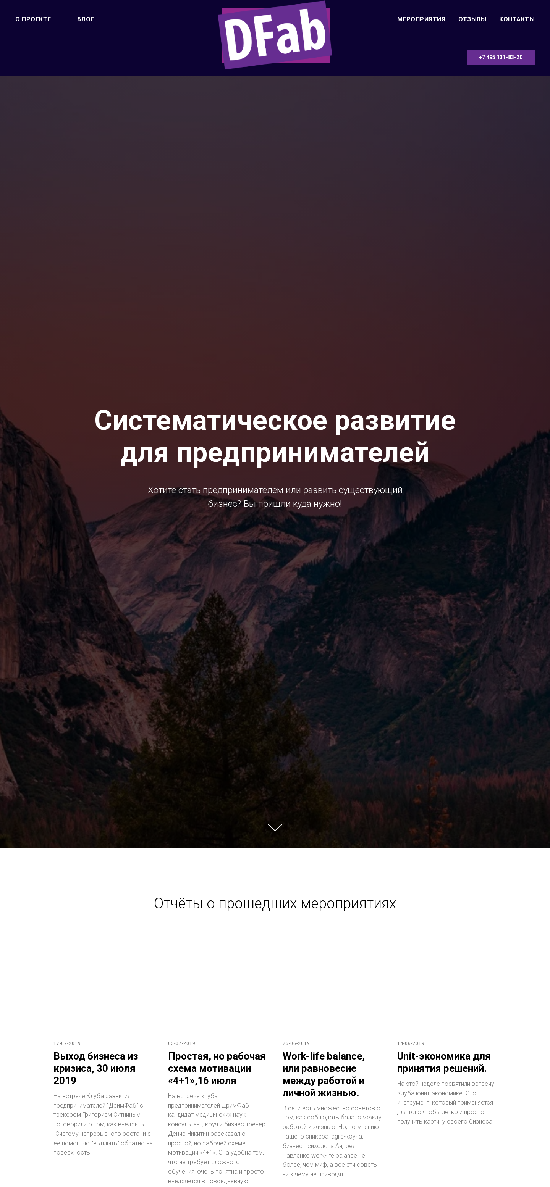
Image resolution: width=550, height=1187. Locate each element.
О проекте (33, 19)
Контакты (517, 19)
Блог (85, 19)
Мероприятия (421, 19)
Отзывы (472, 19)
